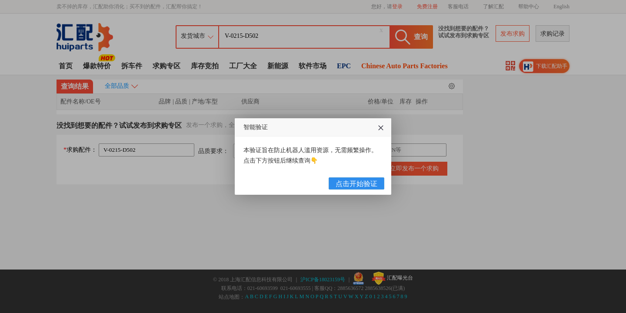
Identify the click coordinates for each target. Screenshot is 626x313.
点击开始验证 (356, 183)
